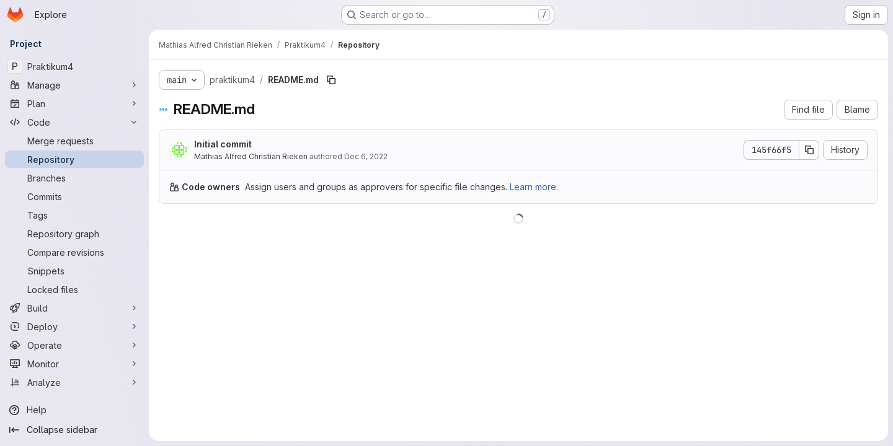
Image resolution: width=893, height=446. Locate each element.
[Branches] (74, 177)
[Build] (74, 308)
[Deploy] (74, 326)
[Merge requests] (74, 140)
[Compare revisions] (74, 252)
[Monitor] (74, 363)
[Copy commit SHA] (809, 150)
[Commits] (74, 196)
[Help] (74, 410)
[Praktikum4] (74, 66)
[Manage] (74, 85)
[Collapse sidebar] (74, 430)
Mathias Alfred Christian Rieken (251, 156)
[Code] (74, 122)
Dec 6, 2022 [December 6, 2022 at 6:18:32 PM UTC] (366, 156)
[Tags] (74, 215)
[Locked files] (74, 289)
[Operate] (74, 345)
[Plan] (74, 103)
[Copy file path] (331, 80)
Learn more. (534, 186)
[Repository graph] (74, 233)
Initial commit (223, 144)
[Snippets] (74, 270)
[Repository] (74, 159)
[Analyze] (74, 382)
